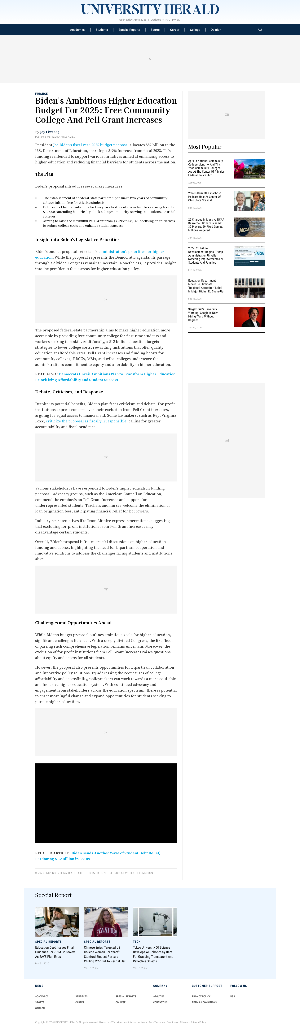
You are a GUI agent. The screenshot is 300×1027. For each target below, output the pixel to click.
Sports (155, 30)
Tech (137, 941)
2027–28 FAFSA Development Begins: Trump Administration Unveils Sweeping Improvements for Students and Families (205, 255)
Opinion (216, 30)
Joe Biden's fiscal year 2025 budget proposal (91, 145)
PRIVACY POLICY (201, 996)
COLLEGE (121, 1002)
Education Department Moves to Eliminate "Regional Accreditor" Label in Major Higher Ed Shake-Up (205, 286)
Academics (77, 30)
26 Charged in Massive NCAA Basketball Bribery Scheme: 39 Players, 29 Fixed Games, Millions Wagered (206, 225)
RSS (232, 996)
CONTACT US (160, 1002)
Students (102, 30)
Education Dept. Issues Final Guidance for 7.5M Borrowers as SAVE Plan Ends (55, 952)
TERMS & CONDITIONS (204, 1002)
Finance (41, 94)
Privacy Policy (198, 1022)
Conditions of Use (176, 1022)
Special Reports (129, 30)
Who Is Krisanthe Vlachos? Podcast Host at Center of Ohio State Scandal (204, 196)
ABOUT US (159, 996)
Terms (157, 1022)
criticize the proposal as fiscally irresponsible (86, 421)
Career (174, 30)
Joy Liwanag (49, 131)
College (195, 30)
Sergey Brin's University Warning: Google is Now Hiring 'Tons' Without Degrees (203, 315)
